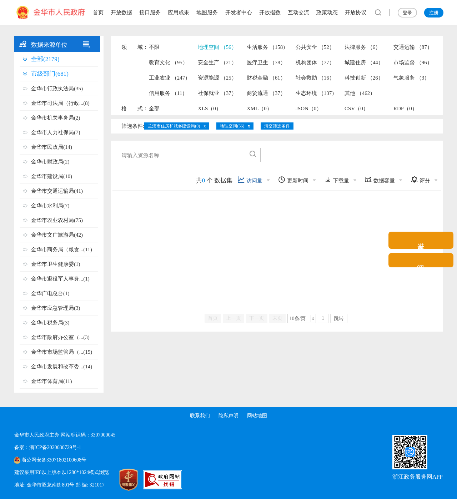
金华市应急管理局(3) (55, 308)
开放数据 (121, 12)
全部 (154, 108)
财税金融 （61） (266, 78)
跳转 (339, 318)
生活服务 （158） (267, 47)
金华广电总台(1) (50, 293)
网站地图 (257, 415)
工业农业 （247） (169, 78)
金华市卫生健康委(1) (55, 264)
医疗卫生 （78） (266, 62)
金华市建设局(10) (51, 176)
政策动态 (327, 12)
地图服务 (207, 12)
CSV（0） (356, 108)
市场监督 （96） (412, 62)
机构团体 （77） (315, 62)
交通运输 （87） (412, 47)
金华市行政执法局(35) (57, 88)
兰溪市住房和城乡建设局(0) (174, 126)
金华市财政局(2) (50, 162)
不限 (154, 47)
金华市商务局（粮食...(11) (61, 249)
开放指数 (270, 12)
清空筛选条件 (277, 126)
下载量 (336, 179)
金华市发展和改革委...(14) (61, 366)
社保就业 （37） (217, 93)
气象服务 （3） (411, 78)
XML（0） (259, 108)
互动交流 (298, 12)
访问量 (249, 179)
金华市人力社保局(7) (55, 132)
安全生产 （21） (217, 62)
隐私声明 (228, 415)
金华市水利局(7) (50, 205)
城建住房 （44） (364, 62)
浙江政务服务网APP (417, 477)
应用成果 (178, 12)
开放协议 (355, 12)
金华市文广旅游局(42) (57, 235)
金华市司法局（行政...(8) (60, 103)
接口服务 (150, 12)
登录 (407, 12)
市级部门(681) (50, 73)
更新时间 (293, 179)
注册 (433, 12)
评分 (420, 179)
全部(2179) (45, 59)
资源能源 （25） (217, 78)
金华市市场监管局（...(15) (61, 352)
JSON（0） (309, 108)
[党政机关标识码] (121, 479)
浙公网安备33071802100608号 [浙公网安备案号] (53, 460)
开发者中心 (238, 12)
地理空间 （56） (217, 47)
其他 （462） (360, 93)
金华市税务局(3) (50, 323)
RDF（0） (405, 108)
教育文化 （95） (168, 62)
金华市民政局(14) (51, 147)
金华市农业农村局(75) (57, 220)
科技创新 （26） (364, 78)
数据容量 (380, 179)
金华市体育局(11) (51, 381)
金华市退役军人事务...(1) (60, 279)
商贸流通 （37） (266, 93)
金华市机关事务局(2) (55, 118)
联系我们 (200, 415)
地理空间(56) (232, 126)
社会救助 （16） (315, 78)
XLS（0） (209, 108)
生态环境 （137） (316, 93)
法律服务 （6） (363, 47)
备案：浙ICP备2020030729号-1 (47, 447)
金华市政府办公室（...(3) (60, 337)
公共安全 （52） (315, 47)
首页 (98, 12)
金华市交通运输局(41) (57, 191)
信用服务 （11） (168, 93)
